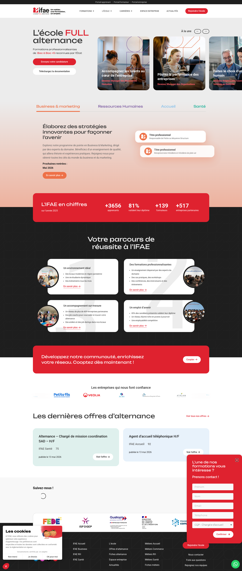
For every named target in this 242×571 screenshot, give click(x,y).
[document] (121, 285)
